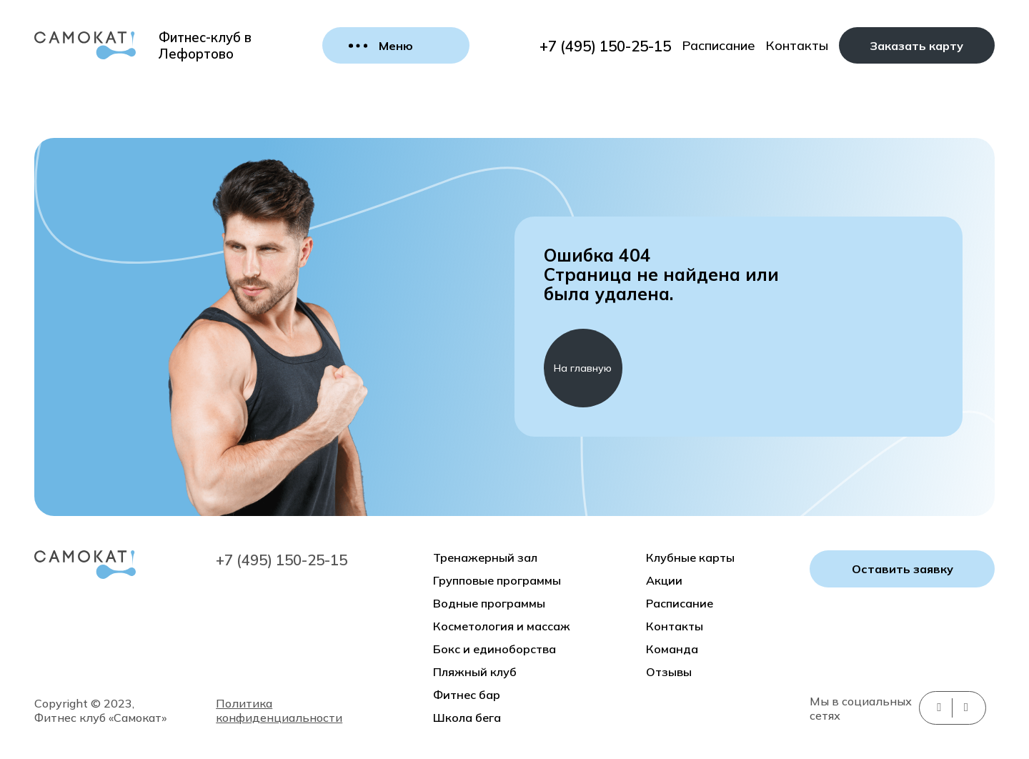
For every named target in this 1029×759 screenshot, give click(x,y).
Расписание (718, 45)
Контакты (796, 45)
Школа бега (467, 717)
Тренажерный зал (485, 557)
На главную (583, 368)
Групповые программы (497, 580)
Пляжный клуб (475, 672)
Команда (672, 649)
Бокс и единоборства (494, 649)
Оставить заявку (902, 569)
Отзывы (669, 672)
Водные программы (489, 603)
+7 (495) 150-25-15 (605, 45)
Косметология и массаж (501, 626)
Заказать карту (916, 46)
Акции (664, 580)
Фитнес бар (466, 695)
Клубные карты (690, 557)
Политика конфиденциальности (279, 710)
